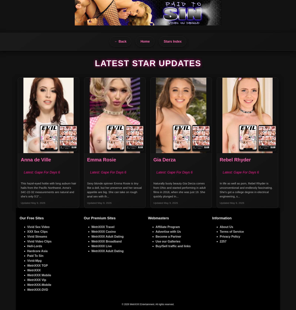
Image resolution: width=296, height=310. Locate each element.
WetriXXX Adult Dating (107, 236)
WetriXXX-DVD (37, 289)
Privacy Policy (230, 236)
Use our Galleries (168, 241)
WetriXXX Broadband (106, 241)
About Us (226, 227)
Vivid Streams (37, 236)
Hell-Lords (34, 246)
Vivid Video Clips (39, 241)
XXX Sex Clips (37, 231)
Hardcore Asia (37, 251)
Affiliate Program (168, 227)
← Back (120, 41)
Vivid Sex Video (38, 227)
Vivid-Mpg (34, 260)
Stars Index (173, 41)
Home (145, 41)
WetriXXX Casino (103, 231)
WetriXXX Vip (36, 280)
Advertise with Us (168, 231)
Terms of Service (232, 231)
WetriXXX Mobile (39, 275)
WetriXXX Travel (102, 227)
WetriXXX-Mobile (39, 284)
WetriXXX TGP (37, 265)
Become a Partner (168, 236)
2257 (223, 241)
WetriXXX (34, 270)
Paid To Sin (35, 255)
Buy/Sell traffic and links (173, 246)
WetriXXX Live (101, 246)
